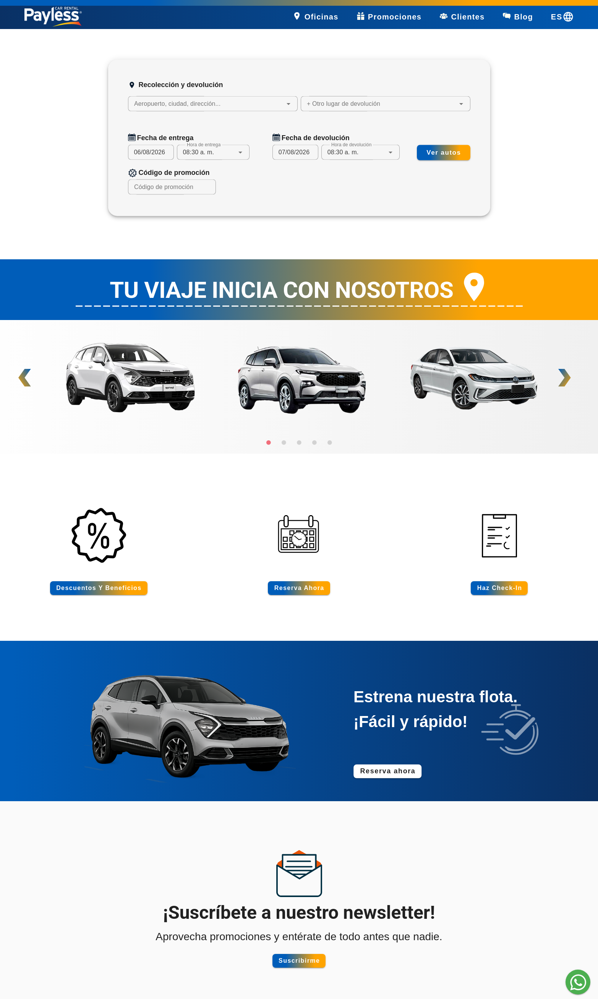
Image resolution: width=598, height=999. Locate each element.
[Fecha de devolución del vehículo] (295, 152)
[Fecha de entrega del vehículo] (151, 152)
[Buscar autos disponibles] (443, 152)
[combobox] (213, 104)
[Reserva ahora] (299, 588)
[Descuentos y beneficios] (98, 588)
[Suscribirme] (299, 961)
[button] (288, 103)
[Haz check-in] (499, 588)
